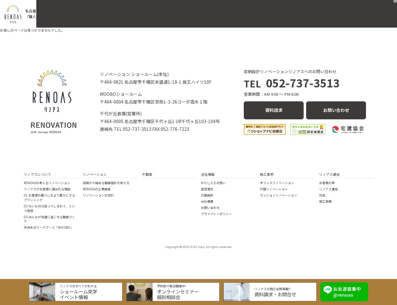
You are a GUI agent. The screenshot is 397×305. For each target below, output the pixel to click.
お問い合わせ (352, 10)
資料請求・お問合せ (273, 292)
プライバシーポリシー (216, 211)
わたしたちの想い (213, 180)
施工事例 (259, 10)
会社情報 (208, 172)
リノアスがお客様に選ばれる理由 (47, 186)
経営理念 (207, 186)
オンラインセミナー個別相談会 (179, 292)
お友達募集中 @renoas (342, 290)
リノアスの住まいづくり (153, 10)
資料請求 (274, 109)
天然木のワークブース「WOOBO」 (48, 225)
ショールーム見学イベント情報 (83, 292)
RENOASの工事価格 (96, 186)
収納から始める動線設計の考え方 (106, 180)
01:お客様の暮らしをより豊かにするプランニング (49, 195)
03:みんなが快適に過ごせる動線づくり (49, 216)
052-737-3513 (292, 83)
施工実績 (325, 199)
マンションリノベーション (278, 192)
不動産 (234, 10)
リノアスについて (37, 172)
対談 (322, 192)
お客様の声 (327, 180)
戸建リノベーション (274, 186)
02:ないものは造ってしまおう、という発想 (49, 205)
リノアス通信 (317, 10)
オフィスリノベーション (277, 180)
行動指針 (207, 192)
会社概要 (285, 10)
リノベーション (203, 10)
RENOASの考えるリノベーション (47, 180)
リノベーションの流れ (98, 192)
